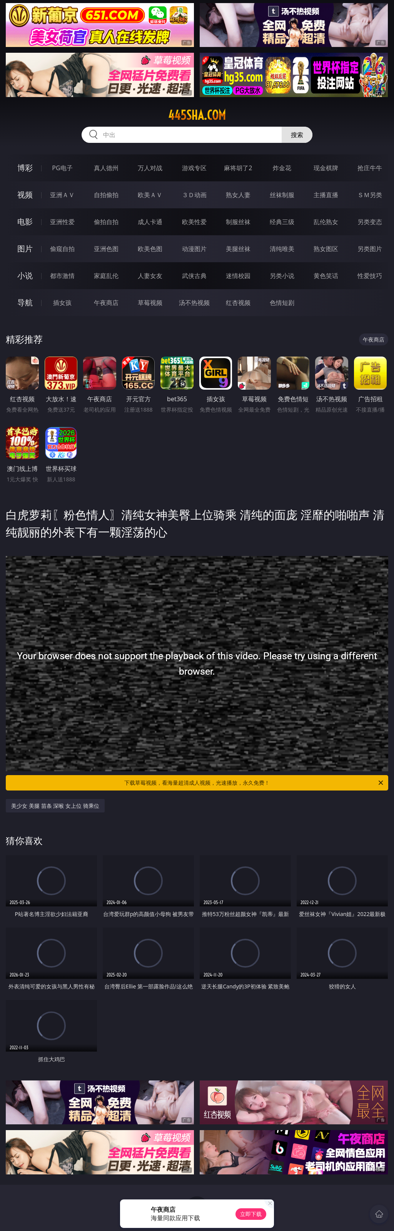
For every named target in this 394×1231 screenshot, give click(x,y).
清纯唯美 (282, 249)
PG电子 (62, 168)
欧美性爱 (194, 222)
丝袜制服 (282, 195)
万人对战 (150, 168)
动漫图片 (194, 249)
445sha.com (197, 115)
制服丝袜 (238, 222)
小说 (25, 275)
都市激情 (62, 275)
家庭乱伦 (106, 275)
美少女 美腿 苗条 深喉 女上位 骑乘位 (55, 805)
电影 (25, 221)
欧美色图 (150, 249)
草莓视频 (150, 302)
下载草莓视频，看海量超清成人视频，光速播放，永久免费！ (254, 782)
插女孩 (62, 302)
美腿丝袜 (238, 249)
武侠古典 (194, 275)
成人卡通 (150, 222)
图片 (25, 248)
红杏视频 (238, 302)
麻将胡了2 (238, 168)
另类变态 (369, 222)
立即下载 (251, 1214)
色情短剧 (282, 302)
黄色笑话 (326, 275)
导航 (25, 302)
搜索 (297, 135)
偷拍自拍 (106, 222)
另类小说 (282, 275)
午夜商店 (106, 302)
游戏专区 (194, 168)
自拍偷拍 (106, 195)
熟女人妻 (238, 195)
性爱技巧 (369, 275)
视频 (25, 194)
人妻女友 (150, 275)
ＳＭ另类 (369, 195)
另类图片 (369, 249)
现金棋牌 (326, 168)
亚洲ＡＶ (62, 195)
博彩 (25, 167)
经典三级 (282, 222)
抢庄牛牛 (369, 168)
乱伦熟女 (326, 222)
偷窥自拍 (62, 249)
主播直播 (326, 195)
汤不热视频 (194, 302)
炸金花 (282, 168)
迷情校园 (238, 275)
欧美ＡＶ (150, 195)
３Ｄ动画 (194, 195)
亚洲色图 (106, 249)
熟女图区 (326, 249)
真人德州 (106, 168)
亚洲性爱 (62, 222)
